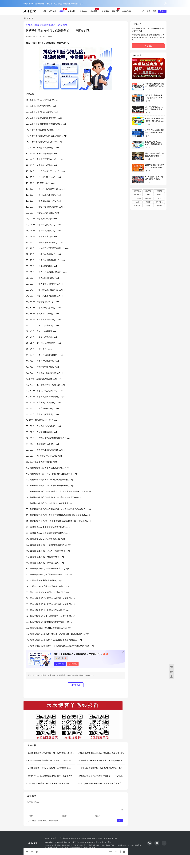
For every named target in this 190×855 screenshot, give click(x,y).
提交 (120, 821)
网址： (97, 816)
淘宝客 (148, 206)
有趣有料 (71, 11)
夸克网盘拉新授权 (88, 838)
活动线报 (93, 11)
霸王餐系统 (64, 838)
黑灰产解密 (137, 195)
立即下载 (60, 664)
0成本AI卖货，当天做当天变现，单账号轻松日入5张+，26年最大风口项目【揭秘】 (148, 76)
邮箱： (64, 816)
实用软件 (101, 838)
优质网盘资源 (62, 25)
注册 (154, 11)
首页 (44, 11)
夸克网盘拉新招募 (33, 25)
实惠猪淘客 (126, 11)
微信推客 (105, 11)
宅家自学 (83, 11)
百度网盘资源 (160, 202)
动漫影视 (159, 191)
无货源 (159, 195)
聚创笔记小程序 (50, 838)
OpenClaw (137, 198)
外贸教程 (159, 206)
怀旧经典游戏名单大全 (48, 25)
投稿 (162, 11)
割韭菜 (148, 202)
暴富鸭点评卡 (138, 191)
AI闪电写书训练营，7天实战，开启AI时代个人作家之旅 (154, 109)
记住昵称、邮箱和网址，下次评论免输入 (43, 821)
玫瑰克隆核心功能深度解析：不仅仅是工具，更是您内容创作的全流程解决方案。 (54, 4)
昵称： (31, 816)
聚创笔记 (115, 11)
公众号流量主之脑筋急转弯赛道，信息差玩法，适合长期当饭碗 (154, 121)
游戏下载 (148, 191)
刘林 (109, 842)
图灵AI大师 (112, 838)
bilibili (148, 195)
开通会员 (73, 664)
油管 (159, 198)
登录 (148, 11)
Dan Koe (137, 206)
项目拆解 (52, 11)
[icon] (149, 843)
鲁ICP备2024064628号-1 (89, 842)
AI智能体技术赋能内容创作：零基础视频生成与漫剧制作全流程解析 (154, 86)
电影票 (137, 202)
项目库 (62, 11)
